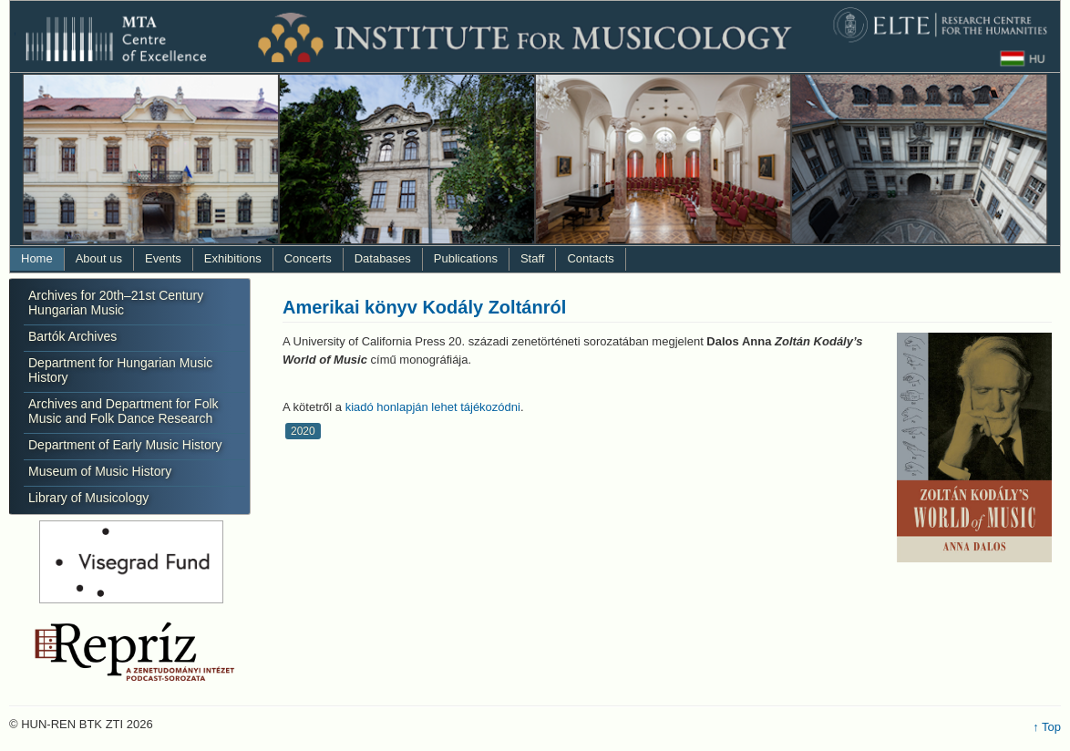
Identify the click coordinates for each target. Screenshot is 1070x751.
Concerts (308, 258)
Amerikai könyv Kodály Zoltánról (424, 307)
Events (163, 258)
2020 (303, 431)
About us (99, 258)
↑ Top (1047, 727)
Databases (383, 258)
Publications (466, 258)
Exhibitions (233, 258)
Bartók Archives (72, 336)
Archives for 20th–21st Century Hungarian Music (115, 302)
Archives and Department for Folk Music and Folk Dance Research (123, 411)
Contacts (590, 258)
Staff (532, 258)
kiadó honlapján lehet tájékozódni (432, 407)
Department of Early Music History (124, 444)
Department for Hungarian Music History (120, 370)
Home (37, 258)
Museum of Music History (99, 471)
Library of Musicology (88, 497)
